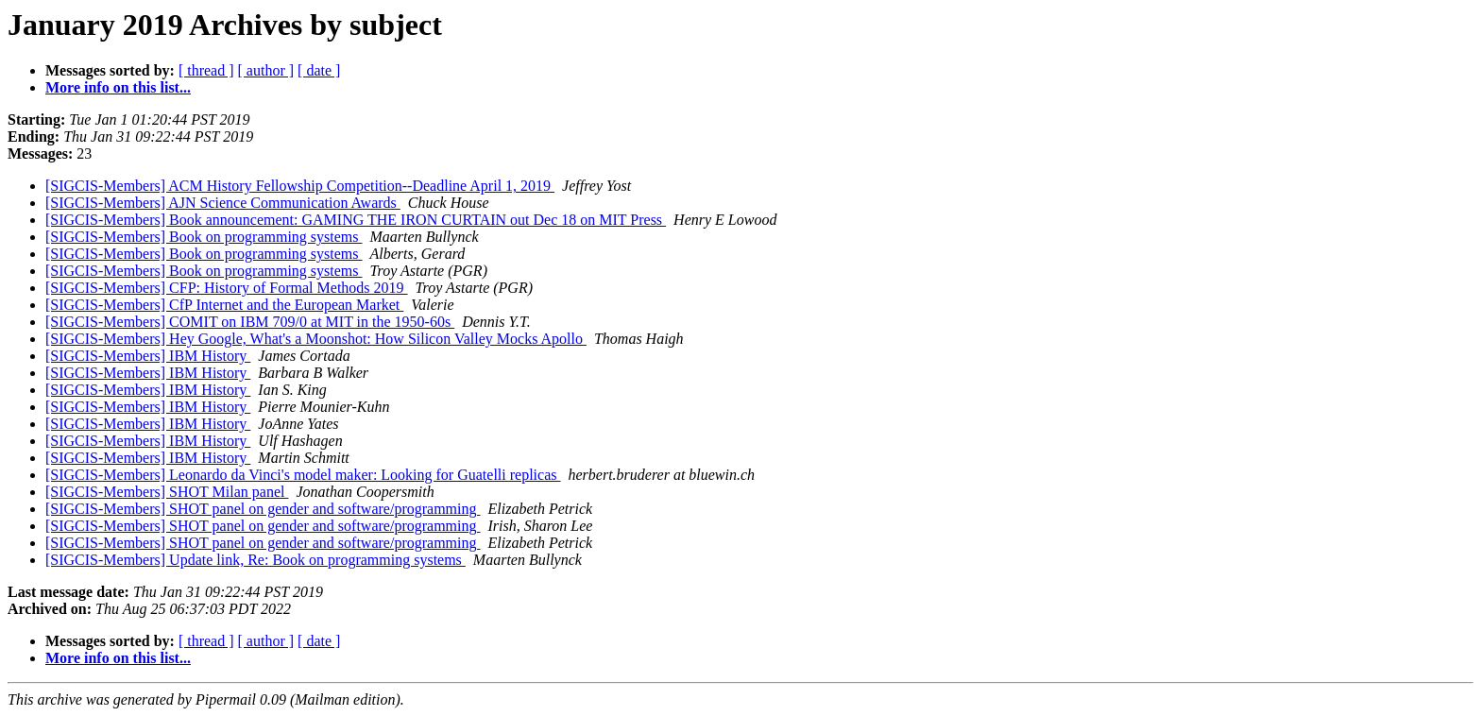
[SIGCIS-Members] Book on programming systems (204, 237)
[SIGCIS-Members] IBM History (147, 356)
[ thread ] (206, 70)
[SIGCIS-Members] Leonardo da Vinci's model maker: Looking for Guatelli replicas (302, 475)
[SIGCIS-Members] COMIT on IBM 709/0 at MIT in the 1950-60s (249, 322)
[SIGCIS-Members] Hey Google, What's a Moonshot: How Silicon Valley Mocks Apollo (316, 339)
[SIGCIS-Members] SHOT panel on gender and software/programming (263, 509)
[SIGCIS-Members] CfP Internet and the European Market (224, 305)
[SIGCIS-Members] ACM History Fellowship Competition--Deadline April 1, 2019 (299, 186)
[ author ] (266, 70)
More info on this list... (118, 87)
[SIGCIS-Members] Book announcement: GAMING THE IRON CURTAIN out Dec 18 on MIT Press (355, 220)
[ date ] (319, 70)
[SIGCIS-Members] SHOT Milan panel (166, 492)
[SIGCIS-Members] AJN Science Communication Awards (222, 203)
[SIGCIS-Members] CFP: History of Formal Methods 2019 (226, 288)
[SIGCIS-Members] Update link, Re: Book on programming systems (255, 560)
